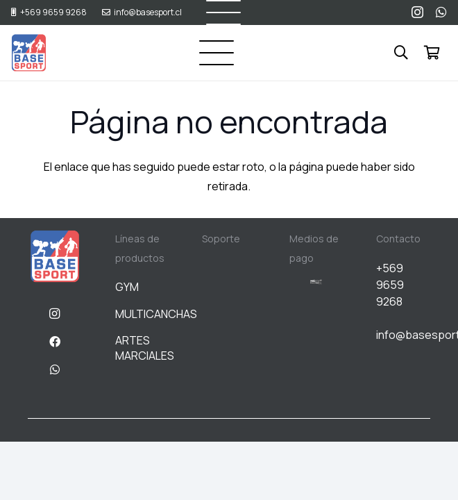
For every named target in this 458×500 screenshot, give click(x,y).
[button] (216, 52)
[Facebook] (55, 342)
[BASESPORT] (28, 53)
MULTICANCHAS (156, 314)
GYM (127, 286)
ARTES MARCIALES (144, 348)
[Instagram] (417, 12)
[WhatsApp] (441, 12)
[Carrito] (431, 53)
